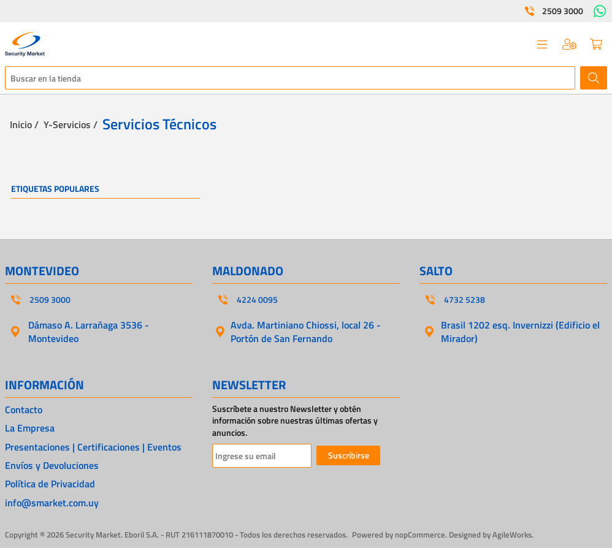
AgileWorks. (513, 534)
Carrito (596, 44)
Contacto (23, 409)
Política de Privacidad (50, 483)
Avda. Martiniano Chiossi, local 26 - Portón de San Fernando (306, 332)
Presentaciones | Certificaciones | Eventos (93, 447)
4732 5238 (464, 300)
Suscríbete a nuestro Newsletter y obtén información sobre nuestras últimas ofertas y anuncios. (295, 421)
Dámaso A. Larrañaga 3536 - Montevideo (88, 332)
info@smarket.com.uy (52, 502)
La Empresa (30, 428)
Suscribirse (348, 455)
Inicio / (24, 124)
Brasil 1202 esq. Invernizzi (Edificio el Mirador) (520, 332)
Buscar (593, 77)
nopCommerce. (421, 534)
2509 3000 (562, 11)
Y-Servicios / (71, 124)
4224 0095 (257, 300)
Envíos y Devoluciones (52, 465)
